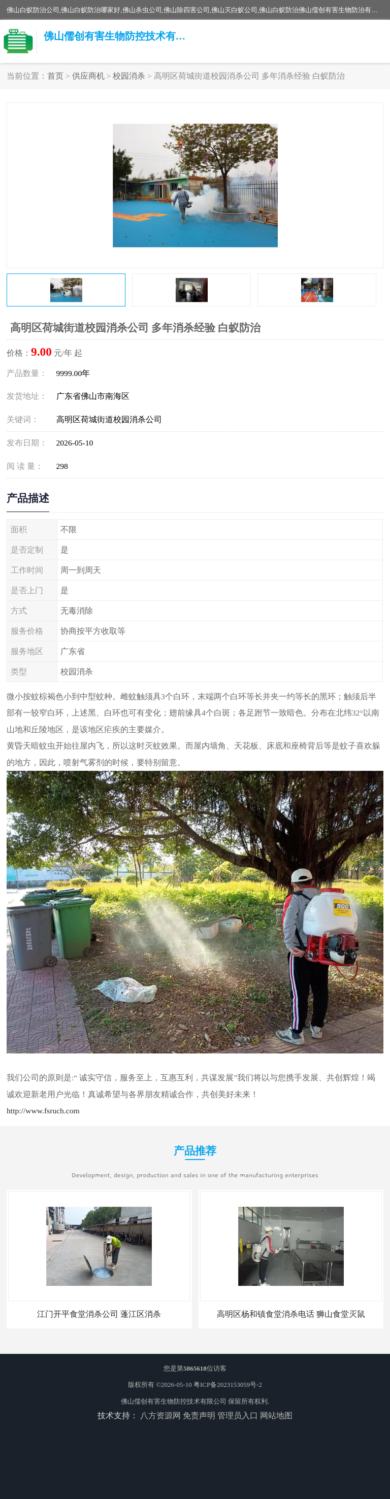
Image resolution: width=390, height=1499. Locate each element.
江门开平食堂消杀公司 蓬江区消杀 (99, 1314)
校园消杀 (129, 76)
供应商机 (88, 76)
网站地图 (276, 1415)
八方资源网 (160, 1415)
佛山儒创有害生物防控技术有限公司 (173, 1401)
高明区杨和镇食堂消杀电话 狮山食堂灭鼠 (291, 1314)
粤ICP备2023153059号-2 (227, 1384)
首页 (55, 76)
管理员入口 (237, 1415)
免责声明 (199, 1415)
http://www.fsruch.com (43, 1110)
